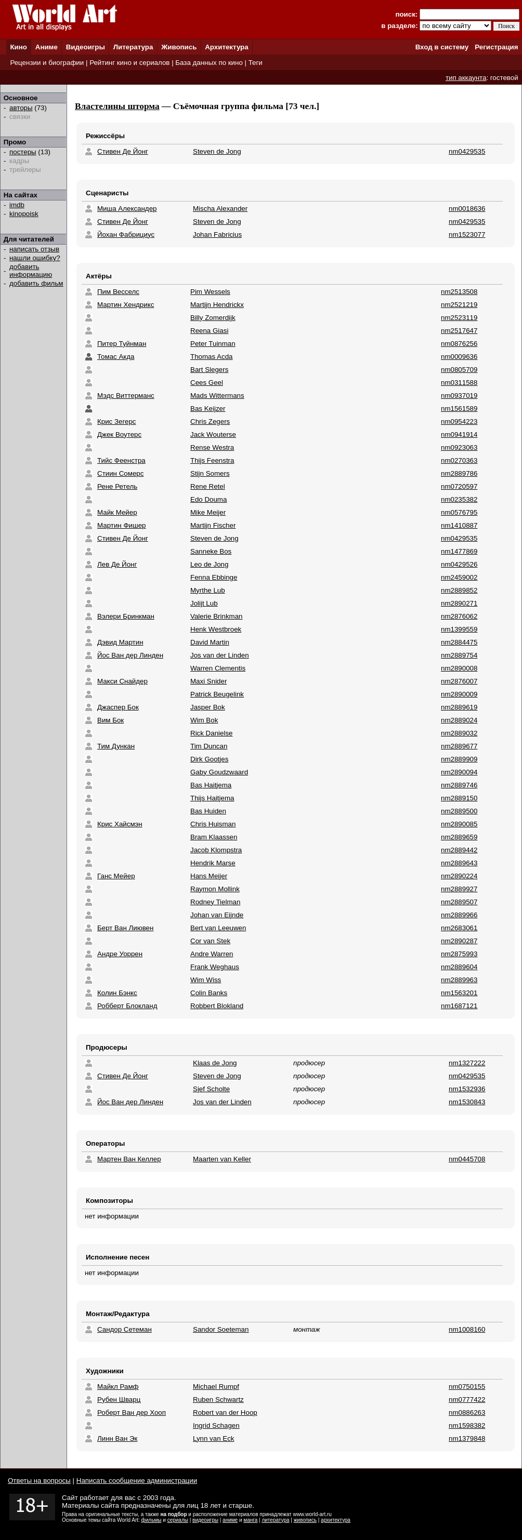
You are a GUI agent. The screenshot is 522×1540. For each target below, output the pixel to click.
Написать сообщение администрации (136, 1480)
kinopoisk (23, 214)
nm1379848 (467, 1438)
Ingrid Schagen (216, 1425)
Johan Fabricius (217, 234)
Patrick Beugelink (217, 694)
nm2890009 (459, 694)
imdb (16, 205)
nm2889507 (459, 902)
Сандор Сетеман (124, 1329)
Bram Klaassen (213, 837)
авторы (21, 108)
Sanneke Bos (210, 551)
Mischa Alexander (220, 208)
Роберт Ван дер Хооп (131, 1412)
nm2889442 (459, 850)
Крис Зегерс (116, 421)
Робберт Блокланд (127, 1006)
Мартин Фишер (121, 525)
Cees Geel (206, 382)
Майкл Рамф (118, 1386)
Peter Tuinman (213, 343)
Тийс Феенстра (121, 460)
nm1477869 (459, 551)
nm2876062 (459, 616)
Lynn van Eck (213, 1438)
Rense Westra (212, 447)
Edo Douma (208, 499)
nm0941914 (459, 434)
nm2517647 (459, 330)
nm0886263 (467, 1412)
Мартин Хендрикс (125, 305)
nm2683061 (459, 928)
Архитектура (226, 47)
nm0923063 (459, 447)
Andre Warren (211, 954)
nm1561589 (459, 408)
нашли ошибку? (34, 258)
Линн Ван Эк (117, 1438)
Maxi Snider (208, 681)
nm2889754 (459, 655)
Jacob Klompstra (216, 850)
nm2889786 (459, 473)
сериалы (177, 1520)
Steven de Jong (217, 151)
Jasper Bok (207, 707)
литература (275, 1520)
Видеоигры (85, 47)
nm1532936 (467, 1089)
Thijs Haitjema (212, 798)
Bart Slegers (209, 369)
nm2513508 (459, 292)
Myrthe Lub (207, 590)
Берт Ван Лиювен (125, 928)
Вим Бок (110, 720)
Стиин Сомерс (120, 473)
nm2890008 (459, 668)
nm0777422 (467, 1399)
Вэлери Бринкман (125, 616)
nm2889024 (459, 720)
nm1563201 (459, 993)
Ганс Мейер (116, 876)
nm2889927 (459, 889)
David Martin (209, 642)
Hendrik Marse (213, 863)
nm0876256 (459, 343)
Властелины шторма (117, 106)
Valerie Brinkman (216, 616)
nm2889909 (459, 759)
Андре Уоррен (119, 954)
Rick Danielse (211, 733)
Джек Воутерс (119, 434)
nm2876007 (459, 681)
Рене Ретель (117, 486)
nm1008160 (467, 1329)
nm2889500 (459, 811)
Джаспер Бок (118, 707)
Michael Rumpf (216, 1386)
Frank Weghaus (214, 967)
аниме (230, 1520)
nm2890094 (459, 772)
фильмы (151, 1520)
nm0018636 (467, 208)
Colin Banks (208, 993)
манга (250, 1520)
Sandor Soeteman (221, 1329)
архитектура (335, 1520)
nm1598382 (467, 1425)
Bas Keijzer (207, 408)
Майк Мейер (117, 512)
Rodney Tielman (215, 902)
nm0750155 (467, 1386)
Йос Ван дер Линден (130, 655)
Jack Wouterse (213, 434)
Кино (18, 47)
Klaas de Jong (215, 1063)
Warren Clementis (217, 668)
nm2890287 (459, 941)
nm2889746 (459, 785)
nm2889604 (459, 967)
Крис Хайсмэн (119, 824)
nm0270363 (459, 460)
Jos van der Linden (219, 655)
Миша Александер (126, 208)
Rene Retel (207, 486)
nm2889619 (459, 707)
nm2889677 (459, 746)
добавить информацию (30, 270)
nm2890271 (459, 603)
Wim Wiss (205, 980)
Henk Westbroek (215, 629)
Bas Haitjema (210, 785)
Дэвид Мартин (120, 642)
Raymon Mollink (215, 889)
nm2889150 (459, 798)
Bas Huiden (208, 811)
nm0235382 (459, 499)
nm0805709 (459, 369)
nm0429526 (459, 564)
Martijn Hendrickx (217, 305)
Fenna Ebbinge (213, 577)
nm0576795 (459, 512)
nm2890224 (459, 876)
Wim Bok (204, 720)
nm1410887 (459, 525)
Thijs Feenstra (212, 460)
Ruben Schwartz (218, 1399)
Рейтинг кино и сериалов (129, 62)
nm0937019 (459, 395)
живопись (305, 1520)
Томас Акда (115, 356)
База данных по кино (208, 62)
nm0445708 (467, 1159)
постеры (22, 152)
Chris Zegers (210, 421)
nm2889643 (459, 863)
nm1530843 (467, 1102)
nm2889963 (459, 980)
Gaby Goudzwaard (219, 772)
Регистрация (496, 47)
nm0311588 (459, 382)
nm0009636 (459, 356)
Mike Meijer (208, 512)
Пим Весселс (118, 292)
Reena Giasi (209, 330)
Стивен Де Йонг (122, 151)
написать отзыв (34, 249)
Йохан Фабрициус (125, 234)
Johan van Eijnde (216, 915)
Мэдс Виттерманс (125, 395)
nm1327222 (467, 1063)
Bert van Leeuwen (218, 928)
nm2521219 (459, 305)
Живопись (179, 47)
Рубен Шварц (118, 1399)
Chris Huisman (213, 824)
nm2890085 (459, 824)
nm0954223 (459, 421)
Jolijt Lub (204, 603)
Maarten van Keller (222, 1159)
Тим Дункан (116, 746)
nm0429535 (467, 151)
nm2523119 (459, 318)
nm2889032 (459, 733)
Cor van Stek (210, 941)
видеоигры (205, 1520)
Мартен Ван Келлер (129, 1159)
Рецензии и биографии (47, 62)
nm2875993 (459, 954)
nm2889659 (459, 837)
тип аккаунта (466, 78)
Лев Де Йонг (117, 564)
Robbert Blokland (216, 1006)
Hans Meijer (208, 876)
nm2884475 (459, 642)
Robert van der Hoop (225, 1412)
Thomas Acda (211, 356)
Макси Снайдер (122, 681)
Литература (133, 47)
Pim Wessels (210, 292)
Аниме (46, 47)
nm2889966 (459, 915)
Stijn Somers (210, 473)
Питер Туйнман (121, 343)
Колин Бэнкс (117, 993)
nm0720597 (459, 486)
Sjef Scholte (211, 1089)
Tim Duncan (208, 746)
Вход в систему (441, 47)
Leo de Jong (209, 564)
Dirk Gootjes (209, 759)
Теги (256, 62)
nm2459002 (459, 577)
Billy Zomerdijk (213, 318)
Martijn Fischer (213, 525)
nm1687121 (459, 1006)
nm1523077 (467, 234)
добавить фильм (36, 283)
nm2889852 (459, 590)
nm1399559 (459, 629)
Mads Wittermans (217, 395)
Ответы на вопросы (39, 1480)
